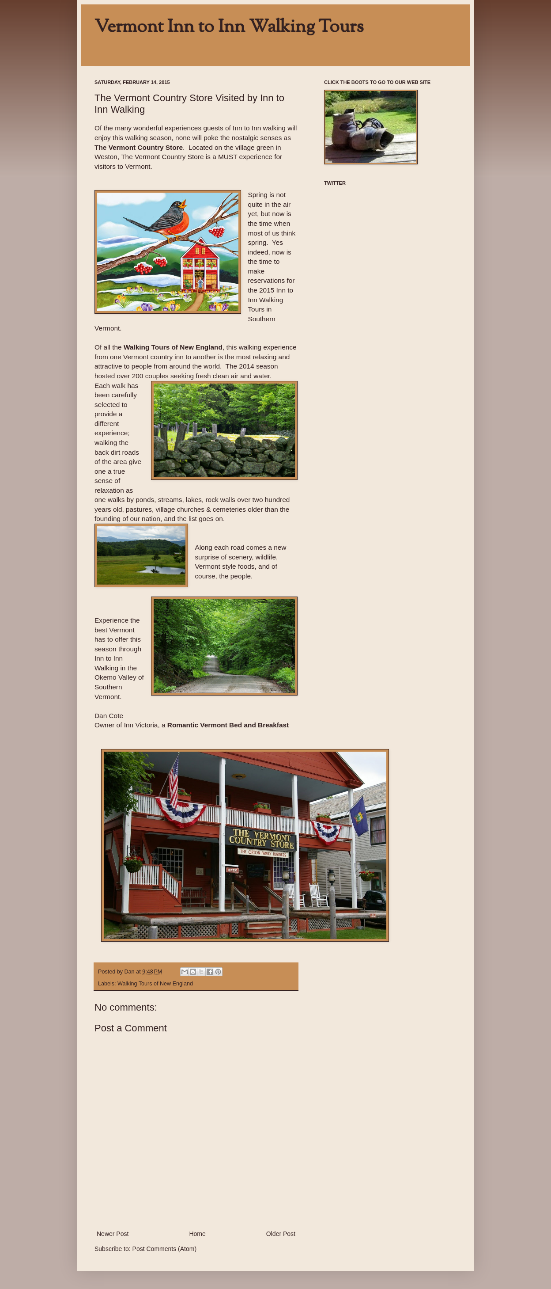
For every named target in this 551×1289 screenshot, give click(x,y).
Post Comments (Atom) (164, 1248)
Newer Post (112, 1233)
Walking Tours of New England (155, 984)
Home (197, 1233)
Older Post (280, 1233)
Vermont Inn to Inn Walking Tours (229, 27)
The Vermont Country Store (138, 147)
